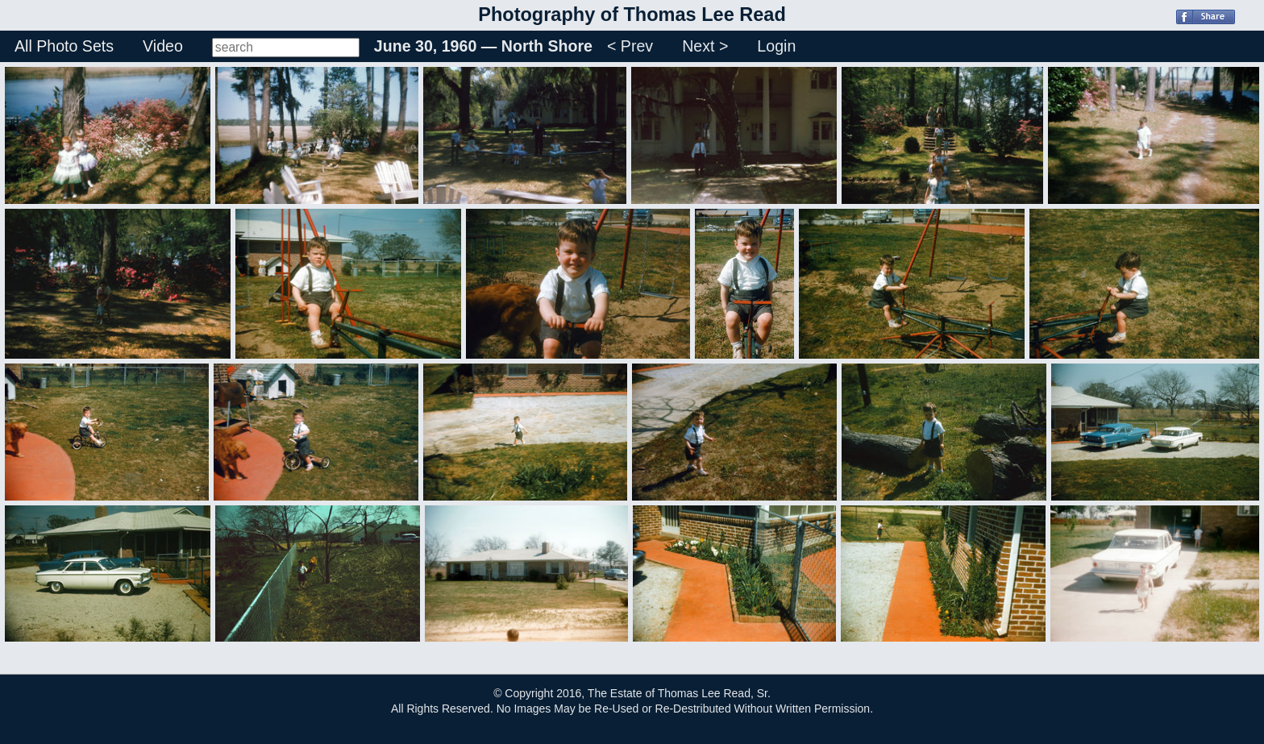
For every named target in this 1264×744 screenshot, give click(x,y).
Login (776, 46)
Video (163, 46)
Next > (705, 46)
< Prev (630, 46)
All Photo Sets (64, 46)
